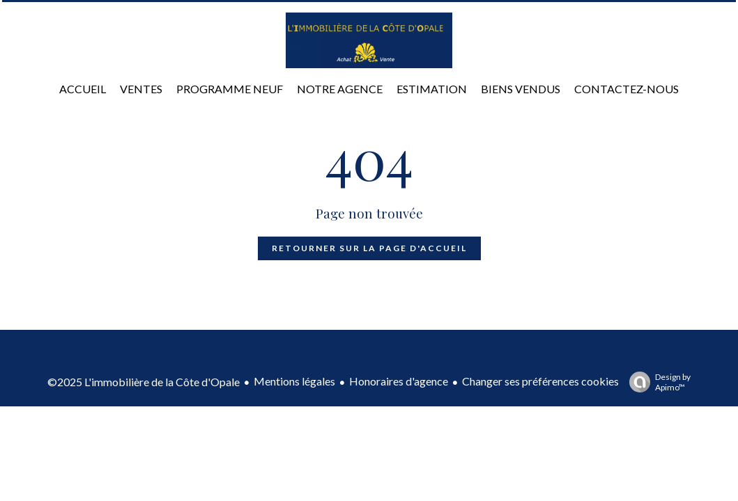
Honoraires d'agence (398, 381)
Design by (656, 382)
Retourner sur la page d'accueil (369, 248)
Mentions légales (294, 381)
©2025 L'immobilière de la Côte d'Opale (143, 381)
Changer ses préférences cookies (540, 381)
